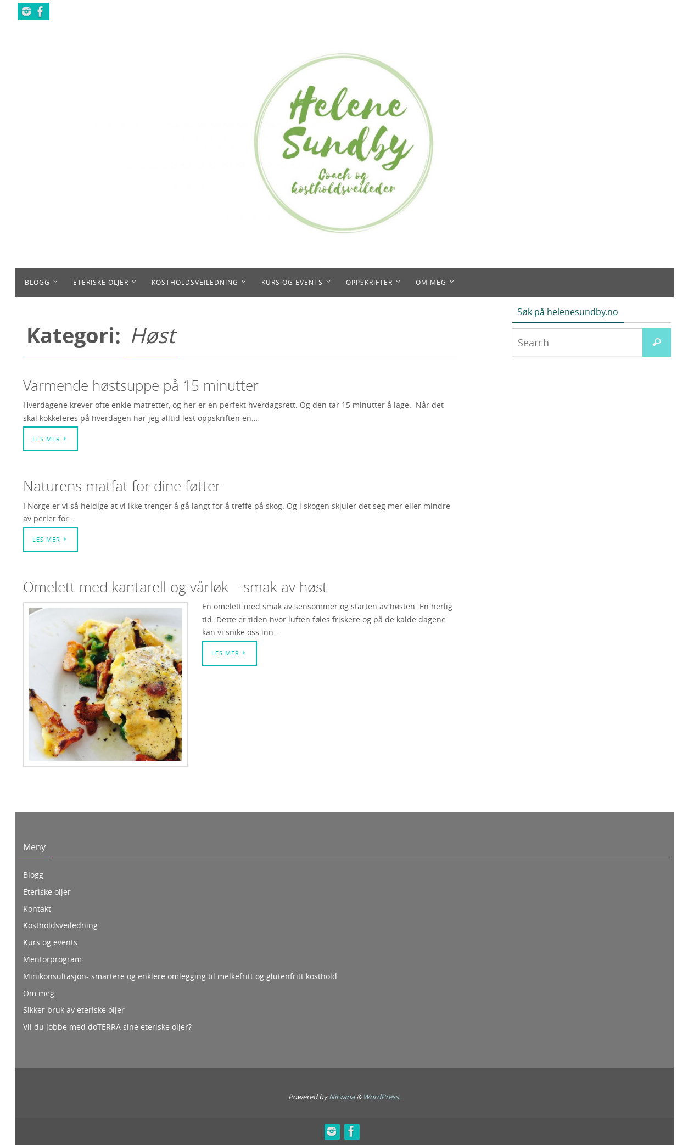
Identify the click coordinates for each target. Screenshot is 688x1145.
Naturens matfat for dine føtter (122, 486)
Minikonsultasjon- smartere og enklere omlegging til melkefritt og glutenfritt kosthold (180, 976)
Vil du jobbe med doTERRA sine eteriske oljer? (107, 1026)
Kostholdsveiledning (60, 925)
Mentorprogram (52, 959)
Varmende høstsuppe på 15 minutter (141, 385)
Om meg (38, 993)
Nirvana (342, 1097)
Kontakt (37, 908)
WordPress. (381, 1097)
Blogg (33, 874)
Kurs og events (50, 942)
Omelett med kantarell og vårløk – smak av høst (175, 587)
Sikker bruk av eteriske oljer (74, 1009)
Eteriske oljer (47, 891)
